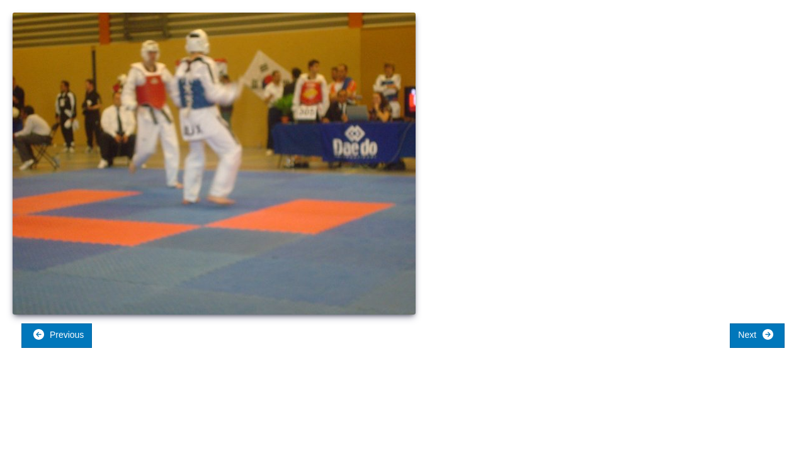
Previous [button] (58, 334)
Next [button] (756, 334)
